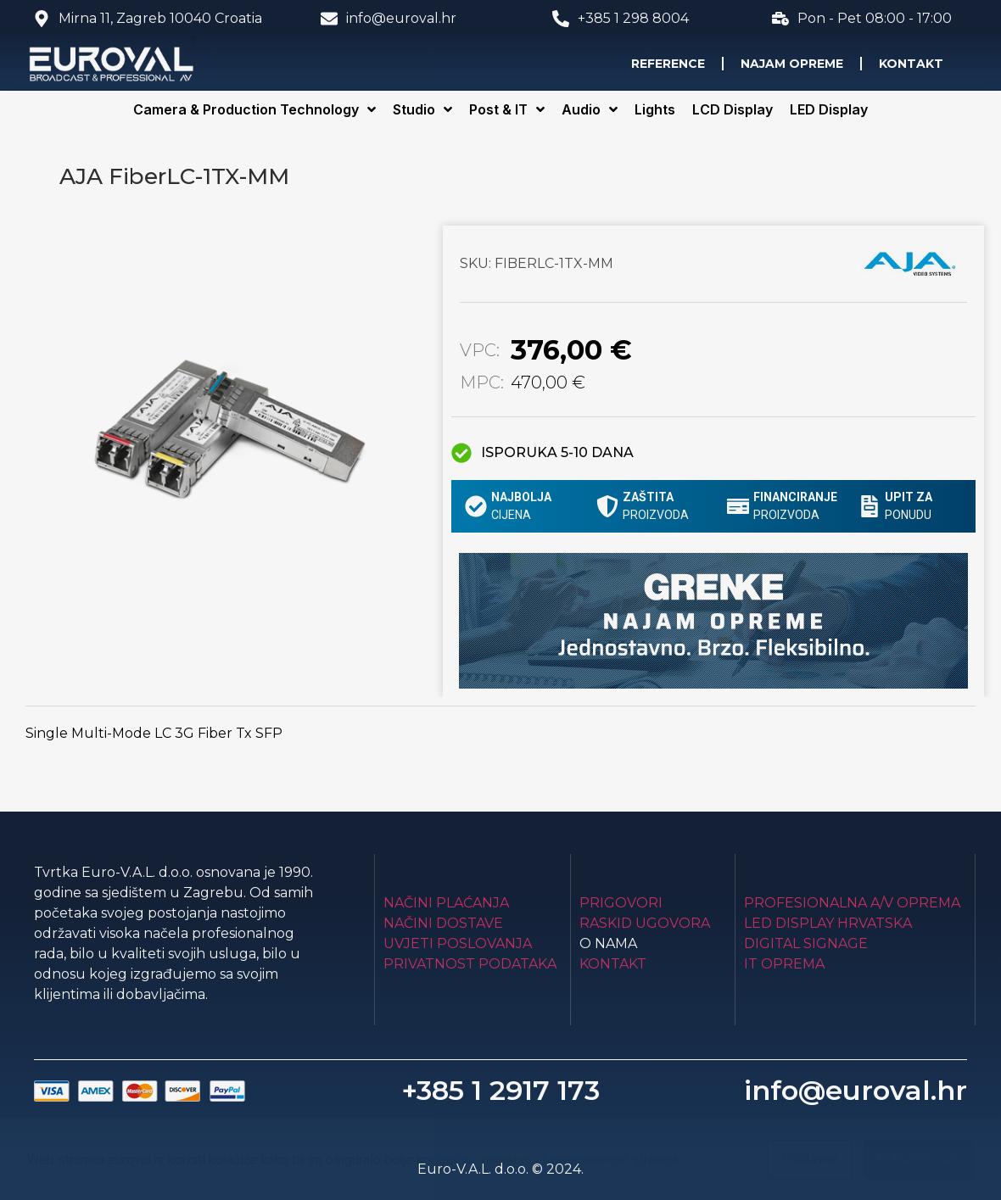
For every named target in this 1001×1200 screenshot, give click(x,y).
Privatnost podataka (469, 964)
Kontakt (911, 63)
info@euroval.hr (855, 1090)
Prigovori (621, 903)
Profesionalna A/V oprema (852, 903)
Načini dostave (443, 923)
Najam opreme (792, 63)
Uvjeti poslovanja (457, 943)
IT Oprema (784, 964)
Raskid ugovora (644, 923)
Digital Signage (806, 943)
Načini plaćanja (446, 903)
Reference (668, 63)
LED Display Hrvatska (828, 923)
